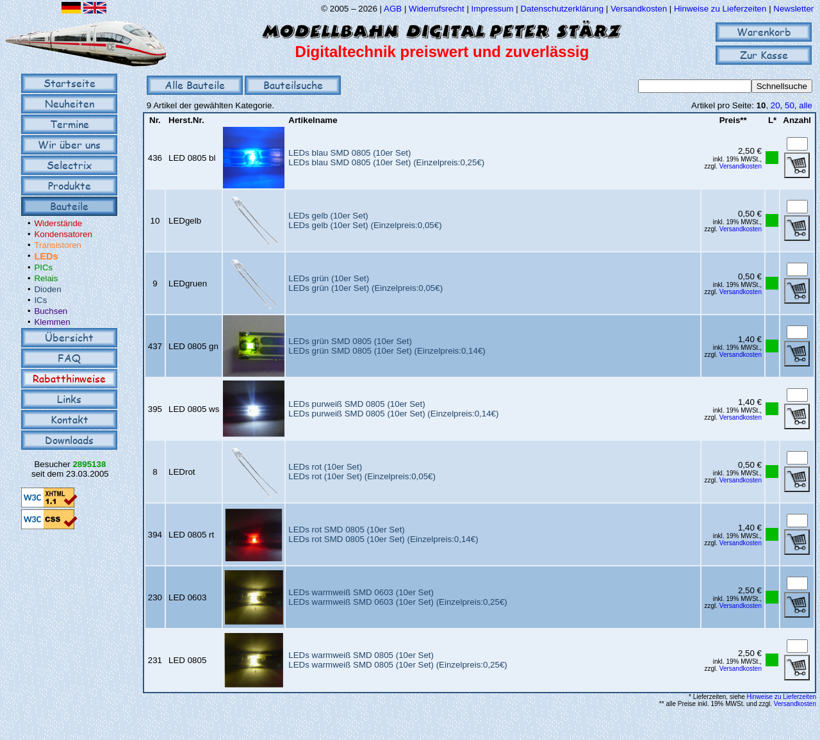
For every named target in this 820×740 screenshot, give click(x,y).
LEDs (46, 256)
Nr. (155, 120)
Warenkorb (764, 31)
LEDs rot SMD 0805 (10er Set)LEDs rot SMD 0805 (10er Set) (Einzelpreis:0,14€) (383, 534)
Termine (69, 124)
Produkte (69, 185)
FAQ (69, 357)
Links (69, 398)
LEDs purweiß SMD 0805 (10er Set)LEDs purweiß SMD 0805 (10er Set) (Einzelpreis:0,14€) (393, 408)
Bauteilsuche (293, 85)
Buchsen (50, 311)
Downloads (69, 439)
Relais (46, 278)
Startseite (69, 83)
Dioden (47, 289)
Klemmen (52, 322)
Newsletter (793, 8)
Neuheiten (69, 103)
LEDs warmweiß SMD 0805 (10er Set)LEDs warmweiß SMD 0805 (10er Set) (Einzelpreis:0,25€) (397, 660)
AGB (393, 8)
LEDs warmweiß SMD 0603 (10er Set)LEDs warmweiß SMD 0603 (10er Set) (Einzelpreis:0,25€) (397, 597)
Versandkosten (640, 8)
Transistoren (57, 245)
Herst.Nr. (186, 120)
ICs (40, 300)
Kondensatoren (63, 234)
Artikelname (312, 120)
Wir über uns (69, 144)
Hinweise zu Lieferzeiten (720, 8)
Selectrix (69, 165)
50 (789, 105)
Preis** (733, 120)
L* (772, 120)
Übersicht (69, 337)
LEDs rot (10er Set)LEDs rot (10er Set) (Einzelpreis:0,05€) (362, 471)
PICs (43, 267)
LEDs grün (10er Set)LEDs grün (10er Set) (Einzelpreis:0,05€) (365, 283)
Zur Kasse (764, 54)
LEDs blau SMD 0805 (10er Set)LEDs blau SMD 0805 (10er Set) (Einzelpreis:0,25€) (386, 157)
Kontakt (69, 419)
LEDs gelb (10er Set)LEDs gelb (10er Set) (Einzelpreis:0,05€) (364, 220)
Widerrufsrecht (436, 8)
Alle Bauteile (195, 85)
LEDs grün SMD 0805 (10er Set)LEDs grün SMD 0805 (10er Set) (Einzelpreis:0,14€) (386, 346)
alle (805, 105)
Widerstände (58, 223)
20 (775, 105)
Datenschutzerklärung (561, 8)
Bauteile (69, 206)
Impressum (493, 8)
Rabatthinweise (69, 378)
